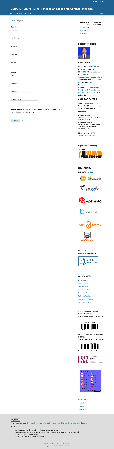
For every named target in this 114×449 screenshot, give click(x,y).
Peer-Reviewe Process (85, 299)
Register (95, 1)
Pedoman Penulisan (84, 296)
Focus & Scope (83, 284)
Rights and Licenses (84, 302)
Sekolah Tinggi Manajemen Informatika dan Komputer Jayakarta (89, 89)
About (27, 13)
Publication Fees (83, 293)
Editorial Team (83, 280)
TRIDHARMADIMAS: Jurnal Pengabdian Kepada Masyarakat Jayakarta (50, 8)
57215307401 (91, 67)
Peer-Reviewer (83, 287)
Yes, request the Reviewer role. (22, 112)
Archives (19, 13)
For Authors (81, 406)
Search (101, 13)
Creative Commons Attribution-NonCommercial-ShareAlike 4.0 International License (59, 423)
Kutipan (82, 27)
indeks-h (83, 30)
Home (13, 21)
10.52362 (90, 172)
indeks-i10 (83, 33)
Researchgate (84, 77)
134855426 (84, 74)
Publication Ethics (84, 290)
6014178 (83, 69)
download (88, 251)
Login (102, 1)
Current (10, 13)
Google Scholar (96, 77)
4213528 (83, 72)
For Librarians (82, 409)
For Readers (82, 403)
